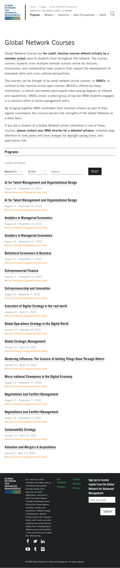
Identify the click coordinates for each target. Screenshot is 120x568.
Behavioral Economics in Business (28, 253)
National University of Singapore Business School (26, 192)
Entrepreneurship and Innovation (27, 288)
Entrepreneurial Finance (21, 270)
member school (15, 58)
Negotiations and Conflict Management (31, 394)
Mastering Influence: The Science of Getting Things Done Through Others (54, 358)
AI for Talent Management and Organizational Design (41, 182)
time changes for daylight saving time (69, 135)
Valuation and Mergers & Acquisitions (30, 447)
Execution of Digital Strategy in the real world (36, 306)
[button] (111, 14)
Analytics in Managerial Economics (28, 217)
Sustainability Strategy (20, 429)
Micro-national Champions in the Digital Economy (38, 376)
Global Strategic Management (25, 341)
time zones (29, 135)
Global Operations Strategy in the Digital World (36, 323)
